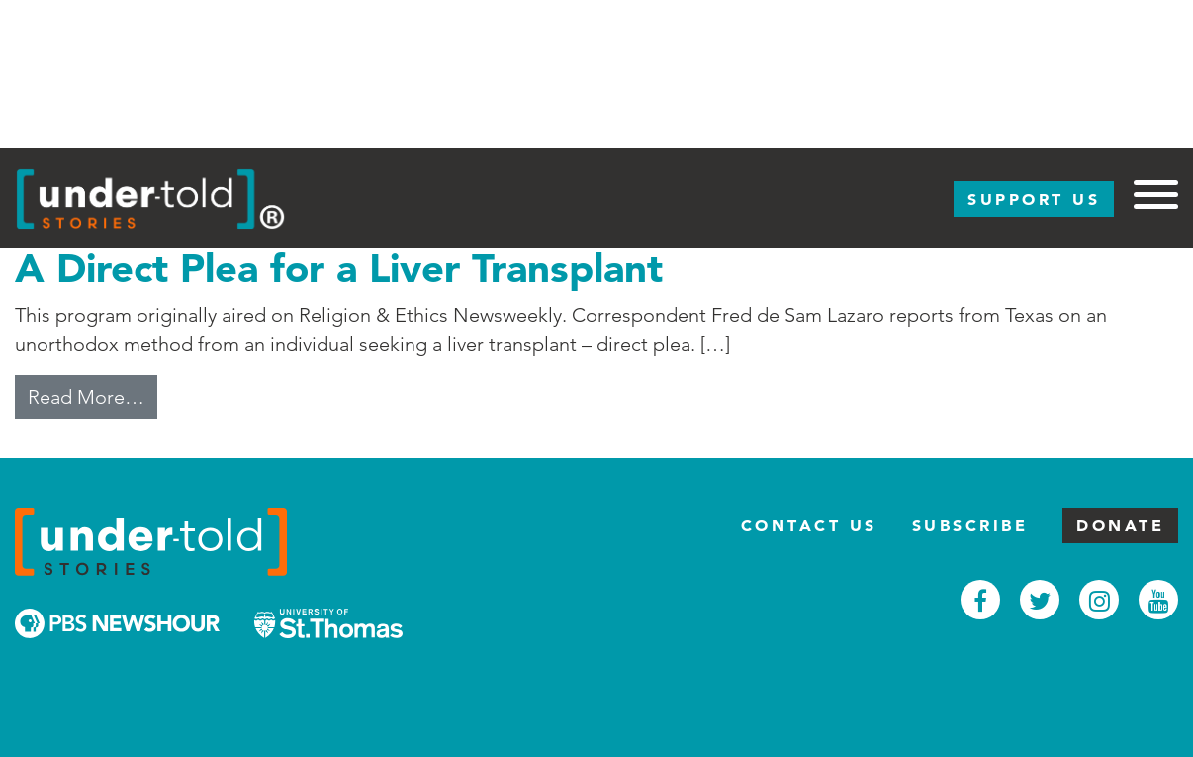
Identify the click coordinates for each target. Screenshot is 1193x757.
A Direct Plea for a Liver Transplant (339, 267)
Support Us (1033, 199)
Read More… (92, 395)
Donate (1120, 525)
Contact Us (809, 525)
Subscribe (970, 525)
